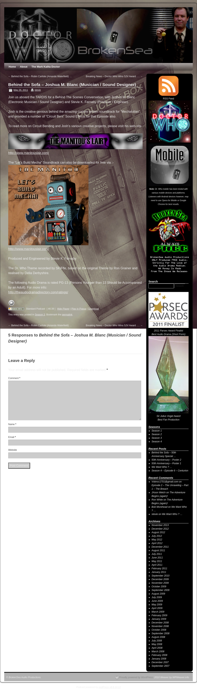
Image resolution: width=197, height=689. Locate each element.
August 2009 (158, 593)
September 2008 (161, 633)
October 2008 (159, 629)
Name (12, 424)
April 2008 (157, 647)
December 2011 (160, 546)
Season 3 (40, 314)
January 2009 (159, 619)
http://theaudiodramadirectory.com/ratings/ (38, 292)
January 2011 (159, 572)
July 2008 (157, 640)
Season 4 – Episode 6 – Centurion (170, 470)
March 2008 (158, 651)
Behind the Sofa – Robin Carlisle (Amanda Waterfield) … (40, 76)
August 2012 (158, 532)
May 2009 (157, 604)
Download (93, 308)
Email (12, 437)
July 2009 (157, 597)
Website (12, 450)
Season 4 (157, 441)
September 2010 (161, 575)
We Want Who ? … (162, 467)
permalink (67, 314)
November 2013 (160, 525)
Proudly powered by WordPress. (136, 677)
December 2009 (160, 579)
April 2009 (157, 608)
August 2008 (158, 637)
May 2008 (157, 644)
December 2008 (160, 622)
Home (12, 66)
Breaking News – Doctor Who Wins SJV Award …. (114, 76)
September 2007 (161, 666)
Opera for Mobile (169, 200)
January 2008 (159, 658)
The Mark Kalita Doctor (45, 66)
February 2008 (159, 655)
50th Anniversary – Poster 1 (166, 463)
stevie (38, 90)
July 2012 (157, 536)
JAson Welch (159, 492)
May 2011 (157, 561)
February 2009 (159, 615)
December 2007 (160, 662)
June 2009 (157, 601)
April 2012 (157, 543)
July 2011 (157, 554)
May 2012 (157, 539)
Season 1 (157, 430)
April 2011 (157, 564)
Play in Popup (78, 308)
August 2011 (158, 550)
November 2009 (160, 583)
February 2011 (159, 568)
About (23, 66)
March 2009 (158, 611)
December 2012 (160, 528)
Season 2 (157, 434)
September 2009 (161, 590)
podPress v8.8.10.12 (110, 687)
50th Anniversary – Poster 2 (166, 459)
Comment (14, 378)
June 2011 (157, 557)
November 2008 (160, 626)
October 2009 (159, 586)
